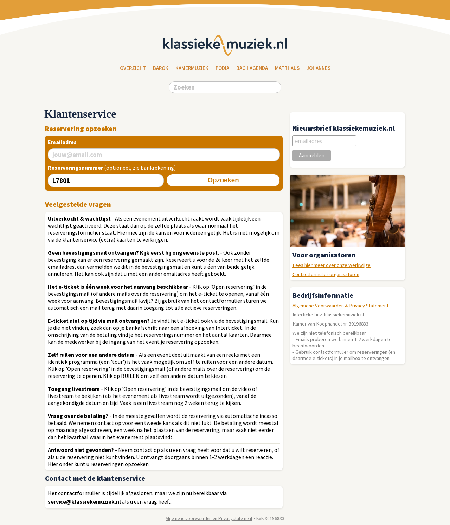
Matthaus (287, 68)
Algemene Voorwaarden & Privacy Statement (340, 305)
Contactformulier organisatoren (325, 274)
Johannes (318, 68)
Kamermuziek (191, 68)
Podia (222, 68)
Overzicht (133, 68)
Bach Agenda (252, 68)
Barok (160, 68)
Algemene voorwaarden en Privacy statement (209, 518)
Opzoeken (223, 180)
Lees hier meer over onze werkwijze (331, 265)
